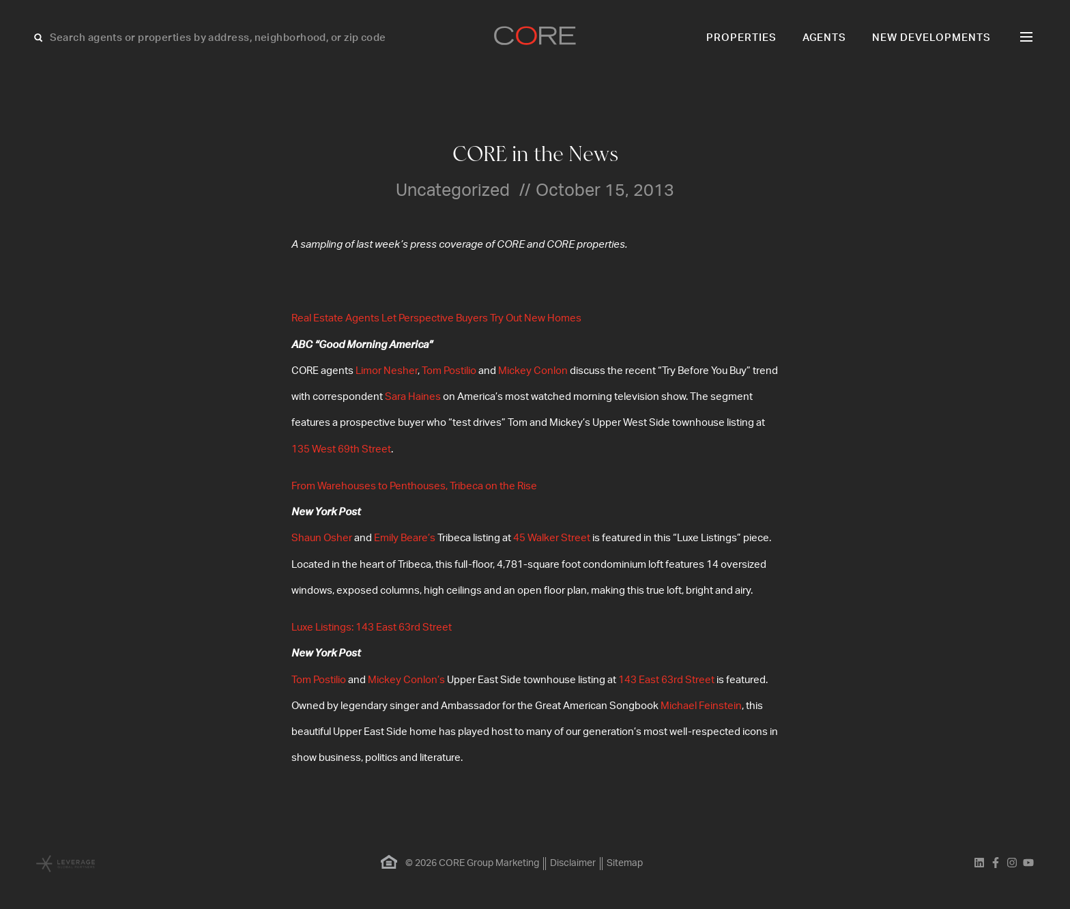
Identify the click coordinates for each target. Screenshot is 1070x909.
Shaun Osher (321, 538)
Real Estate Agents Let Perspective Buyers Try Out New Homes (436, 318)
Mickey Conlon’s (406, 680)
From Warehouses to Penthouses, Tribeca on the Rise (414, 486)
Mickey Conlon (533, 371)
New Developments (931, 38)
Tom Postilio (449, 371)
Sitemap (625, 863)
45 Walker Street (551, 538)
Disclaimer (573, 863)
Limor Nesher (387, 371)
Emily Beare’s (404, 538)
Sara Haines (413, 397)
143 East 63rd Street (666, 680)
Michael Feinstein (701, 706)
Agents (825, 38)
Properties (741, 38)
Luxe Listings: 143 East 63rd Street (371, 627)
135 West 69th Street (341, 449)
